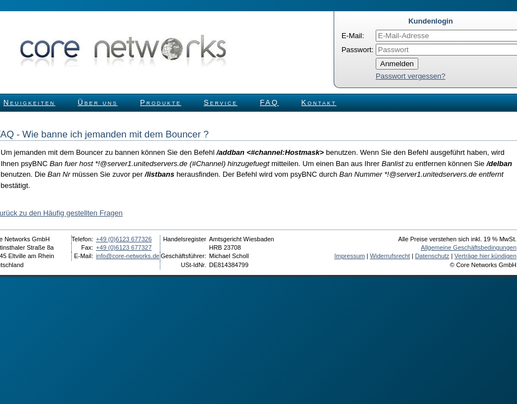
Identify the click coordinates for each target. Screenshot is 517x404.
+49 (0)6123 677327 (123, 247)
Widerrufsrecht (390, 255)
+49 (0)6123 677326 (123, 239)
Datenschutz (432, 255)
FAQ (269, 102)
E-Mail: (352, 35)
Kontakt (318, 102)
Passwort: (357, 49)
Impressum (349, 255)
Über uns (98, 102)
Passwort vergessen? (410, 76)
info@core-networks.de (127, 255)
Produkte (160, 102)
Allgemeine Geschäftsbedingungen (468, 247)
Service (220, 102)
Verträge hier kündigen (485, 255)
